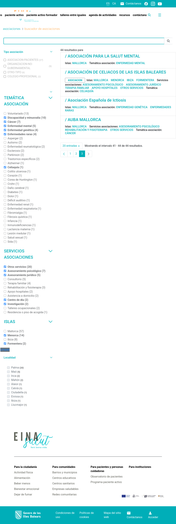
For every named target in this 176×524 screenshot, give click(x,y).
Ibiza (130, 80)
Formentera (145, 80)
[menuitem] (14, 15)
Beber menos (22, 483)
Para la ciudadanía (25, 467)
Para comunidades (63, 467)
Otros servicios (131, 88)
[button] (27, 52)
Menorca (117, 80)
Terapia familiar (77, 88)
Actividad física (23, 472)
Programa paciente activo (106, 482)
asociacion (75, 80)
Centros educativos (64, 478)
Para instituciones (140, 467)
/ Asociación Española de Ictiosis (95, 100)
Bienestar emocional (26, 489)
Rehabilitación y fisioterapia (86, 130)
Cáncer (70, 133)
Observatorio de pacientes (107, 476)
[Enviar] (168, 41)
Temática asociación (28, 101)
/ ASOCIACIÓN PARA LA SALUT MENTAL (102, 56)
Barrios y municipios (64, 472)
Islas (28, 322)
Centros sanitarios (63, 483)
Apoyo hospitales (105, 88)
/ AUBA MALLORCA (83, 119)
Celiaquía (87, 91)
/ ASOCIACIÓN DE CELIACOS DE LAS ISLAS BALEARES (115, 72)
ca (114, 3)
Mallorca (79, 63)
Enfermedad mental (130, 63)
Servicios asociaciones (28, 254)
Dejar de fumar (23, 494)
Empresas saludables (65, 489)
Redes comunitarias (64, 494)
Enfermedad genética (131, 107)
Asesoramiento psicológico (103, 84)
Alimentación (22, 478)
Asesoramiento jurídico (143, 84)
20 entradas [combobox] (72, 146)
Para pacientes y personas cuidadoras (107, 469)
